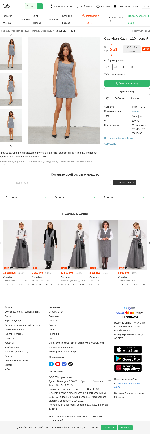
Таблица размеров (114, 74)
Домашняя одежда (14, 329)
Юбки (8, 369)
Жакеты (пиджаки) (14, 334)
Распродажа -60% (90, 19)
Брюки (8, 316)
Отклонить (109, 427)
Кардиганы (10, 342)
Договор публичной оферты (63, 351)
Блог (51, 338)
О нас (52, 329)
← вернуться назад (140, 30)
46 (124, 67)
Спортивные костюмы (16, 360)
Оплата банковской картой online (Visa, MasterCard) (76, 342)
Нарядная (54, 19)
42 (107, 67)
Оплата (53, 320)
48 (132, 67)
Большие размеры (67, 19)
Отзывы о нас (56, 311)
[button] (11, 35)
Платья (8, 356)
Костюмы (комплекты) (16, 351)
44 (115, 67)
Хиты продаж (37, 19)
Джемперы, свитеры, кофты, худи (22, 325)
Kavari (135, 111)
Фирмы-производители (61, 347)
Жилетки (9, 338)
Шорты (8, 365)
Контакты (54, 334)
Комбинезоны (12, 347)
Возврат (53, 325)
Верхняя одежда (13, 320)
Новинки (25, 19)
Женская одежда (7, 19)
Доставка (54, 316)
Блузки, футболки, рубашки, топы (22, 311)
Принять (125, 427)
